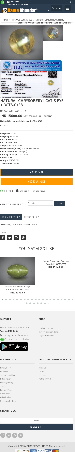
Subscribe (36, 427)
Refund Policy (5, 397)
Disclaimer (4, 371)
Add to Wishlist (36, 181)
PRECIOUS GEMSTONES (21, 19)
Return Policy (5, 379)
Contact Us (43, 375)
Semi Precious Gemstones (48, 332)
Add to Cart (36, 172)
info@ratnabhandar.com (16, 335)
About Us (42, 368)
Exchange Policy (11, 216)
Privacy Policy (5, 368)
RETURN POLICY (31, 216)
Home (5, 19)
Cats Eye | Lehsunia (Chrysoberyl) (50, 19)
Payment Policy (6, 390)
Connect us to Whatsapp (16, 339)
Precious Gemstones (46, 328)
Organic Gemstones (46, 335)
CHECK (59, 203)
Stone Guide (4, 393)
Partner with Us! (45, 379)
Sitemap (3, 386)
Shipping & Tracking (8, 401)
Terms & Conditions (7, 375)
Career (41, 371)
